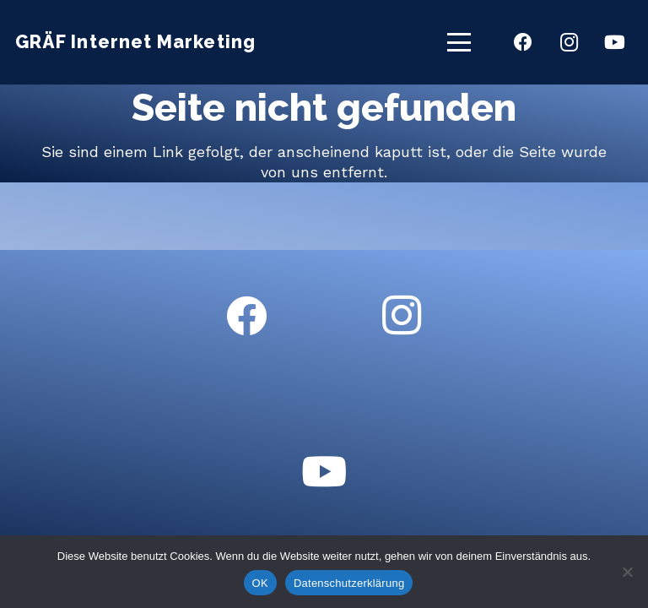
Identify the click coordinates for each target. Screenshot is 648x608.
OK (260, 583)
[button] (459, 42)
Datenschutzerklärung (349, 583)
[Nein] (626, 571)
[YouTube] (614, 42)
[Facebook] (523, 42)
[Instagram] (568, 42)
